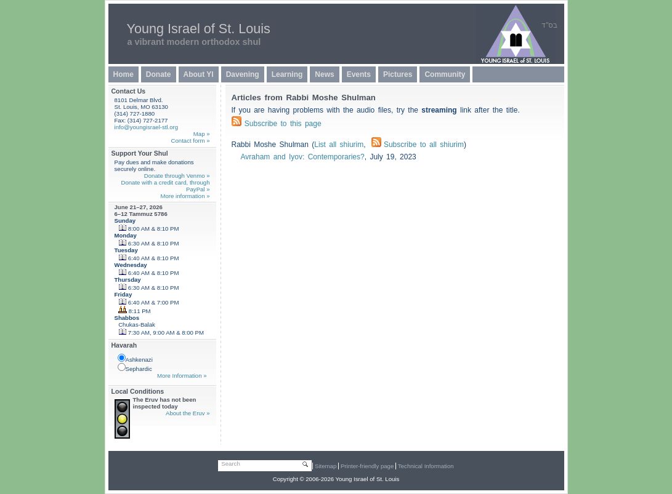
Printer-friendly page (367, 466)
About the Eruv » (187, 413)
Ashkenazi (135, 358)
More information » (185, 196)
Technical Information (426, 466)
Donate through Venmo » (177, 175)
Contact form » (190, 140)
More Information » (182, 375)
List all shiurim (338, 144)
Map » (201, 133)
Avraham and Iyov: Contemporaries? (303, 157)
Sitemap (325, 466)
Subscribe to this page (283, 123)
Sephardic (135, 367)
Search (230, 463)
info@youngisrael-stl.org (147, 127)
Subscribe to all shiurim (417, 144)
